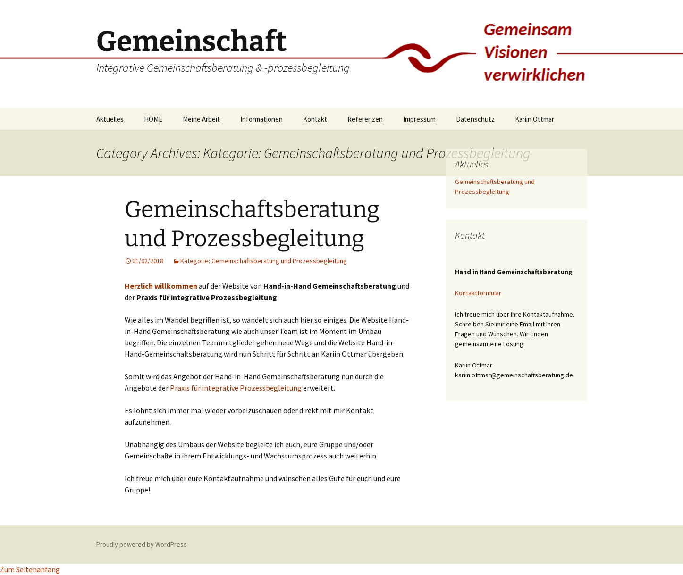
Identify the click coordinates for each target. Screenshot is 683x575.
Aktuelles (110, 119)
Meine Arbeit (201, 119)
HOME (153, 119)
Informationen (261, 119)
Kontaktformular (478, 293)
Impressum (419, 119)
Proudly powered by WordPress (141, 544)
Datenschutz (475, 119)
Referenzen (365, 119)
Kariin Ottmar (534, 119)
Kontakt (315, 119)
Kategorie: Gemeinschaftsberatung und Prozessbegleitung (263, 261)
